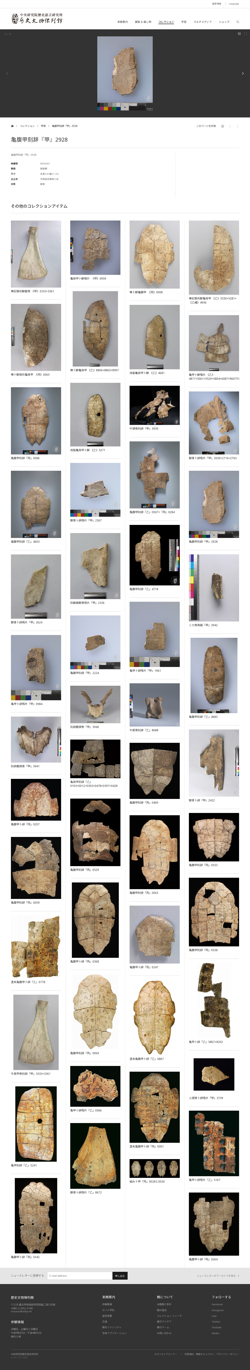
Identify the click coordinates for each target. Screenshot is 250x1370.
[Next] (242, 73)
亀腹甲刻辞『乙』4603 (25, 541)
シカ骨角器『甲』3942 (203, 625)
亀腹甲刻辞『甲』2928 (64, 126)
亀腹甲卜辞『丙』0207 (25, 824)
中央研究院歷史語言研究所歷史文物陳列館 (36, 18)
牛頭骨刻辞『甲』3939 (144, 428)
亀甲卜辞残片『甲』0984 (26, 704)
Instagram (218, 1310)
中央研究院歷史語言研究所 (24, 1354)
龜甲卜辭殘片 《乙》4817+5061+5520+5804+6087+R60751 (214, 377)
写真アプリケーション (114, 1333)
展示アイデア (164, 1321)
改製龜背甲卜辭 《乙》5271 (87, 450)
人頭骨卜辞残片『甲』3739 (206, 1098)
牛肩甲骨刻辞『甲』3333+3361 (31, 1074)
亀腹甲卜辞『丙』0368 (84, 961)
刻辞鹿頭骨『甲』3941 (25, 766)
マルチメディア (203, 22)
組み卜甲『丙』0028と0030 (147, 1181)
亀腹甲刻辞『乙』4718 (144, 589)
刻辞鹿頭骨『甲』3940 (84, 727)
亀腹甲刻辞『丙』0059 (25, 902)
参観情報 (107, 1304)
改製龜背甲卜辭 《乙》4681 (147, 373)
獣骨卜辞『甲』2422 (202, 800)
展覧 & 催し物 (143, 22)
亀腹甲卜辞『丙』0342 (25, 1257)
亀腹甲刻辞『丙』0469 (144, 802)
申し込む (120, 1276)
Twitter (216, 1321)
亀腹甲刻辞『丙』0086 (25, 458)
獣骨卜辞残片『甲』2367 (86, 520)
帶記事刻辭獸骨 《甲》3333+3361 (32, 291)
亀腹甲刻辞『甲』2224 (84, 673)
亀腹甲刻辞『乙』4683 (203, 717)
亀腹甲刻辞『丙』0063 (144, 893)
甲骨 (43, 126)
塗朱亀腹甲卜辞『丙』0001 (147, 1146)
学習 (183, 22)
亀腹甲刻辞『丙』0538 (203, 950)
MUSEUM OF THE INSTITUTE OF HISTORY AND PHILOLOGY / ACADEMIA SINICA (43, 4)
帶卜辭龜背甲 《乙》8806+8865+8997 (94, 370)
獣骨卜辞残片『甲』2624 (26, 622)
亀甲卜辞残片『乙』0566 (86, 1110)
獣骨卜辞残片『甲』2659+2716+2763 (213, 458)
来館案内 (122, 22)
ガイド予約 (108, 1310)
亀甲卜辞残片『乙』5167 (204, 1180)
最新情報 (216, 3)
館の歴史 (162, 1310)
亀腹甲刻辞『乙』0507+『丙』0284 (152, 512)
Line (214, 1315)
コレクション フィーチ (169, 1315)
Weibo (215, 1333)
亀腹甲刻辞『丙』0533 (203, 865)
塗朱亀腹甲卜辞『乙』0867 (147, 1059)
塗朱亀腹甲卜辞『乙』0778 (28, 982)
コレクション (166, 22)
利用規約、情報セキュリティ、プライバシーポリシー (211, 1354)
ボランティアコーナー (165, 1354)
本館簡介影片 (164, 1304)
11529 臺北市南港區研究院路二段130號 (33, 1304)
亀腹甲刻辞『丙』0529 (84, 870)
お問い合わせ (164, 1333)
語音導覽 (107, 1315)
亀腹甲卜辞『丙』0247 (144, 967)
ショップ (224, 22)
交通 (104, 1321)
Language (234, 3)
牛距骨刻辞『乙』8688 (144, 730)
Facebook (217, 1304)
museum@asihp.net (21, 1311)
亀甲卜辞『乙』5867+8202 (206, 1042)
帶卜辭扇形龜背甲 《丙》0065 (30, 374)
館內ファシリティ (112, 1327)
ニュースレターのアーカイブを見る (218, 1276)
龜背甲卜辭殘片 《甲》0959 (88, 278)
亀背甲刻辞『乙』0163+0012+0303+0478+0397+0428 (94, 784)
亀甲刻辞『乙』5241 (24, 1165)
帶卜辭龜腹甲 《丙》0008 (146, 292)
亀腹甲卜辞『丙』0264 (203, 1259)
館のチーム (163, 1327)
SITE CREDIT (23, 1357)
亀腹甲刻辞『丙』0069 (84, 1053)
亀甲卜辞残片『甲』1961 (145, 671)
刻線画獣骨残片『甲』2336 (87, 603)
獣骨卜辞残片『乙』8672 (86, 1192)
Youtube (216, 1327)
